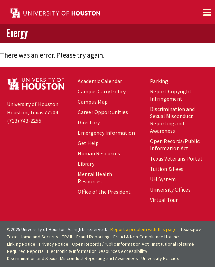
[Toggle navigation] (207, 12)
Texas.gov (190, 229)
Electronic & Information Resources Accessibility (97, 251)
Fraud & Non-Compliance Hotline (146, 237)
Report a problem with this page (143, 229)
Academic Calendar (100, 81)
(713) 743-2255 (24, 120)
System (163, 179)
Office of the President (104, 191)
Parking (159, 81)
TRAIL (67, 237)
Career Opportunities (103, 112)
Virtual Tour (164, 199)
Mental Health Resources (95, 178)
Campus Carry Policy (102, 91)
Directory (89, 122)
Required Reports (25, 251)
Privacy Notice (53, 244)
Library (86, 163)
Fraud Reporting (93, 237)
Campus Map (93, 101)
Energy (17, 33)
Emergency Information (106, 132)
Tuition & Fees (166, 168)
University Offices (170, 189)
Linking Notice (21, 244)
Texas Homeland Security (32, 237)
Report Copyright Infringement (171, 95)
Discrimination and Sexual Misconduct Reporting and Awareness (172, 119)
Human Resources (99, 153)
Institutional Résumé (173, 244)
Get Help (88, 143)
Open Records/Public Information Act (175, 144)
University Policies (160, 258)
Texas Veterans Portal (176, 158)
